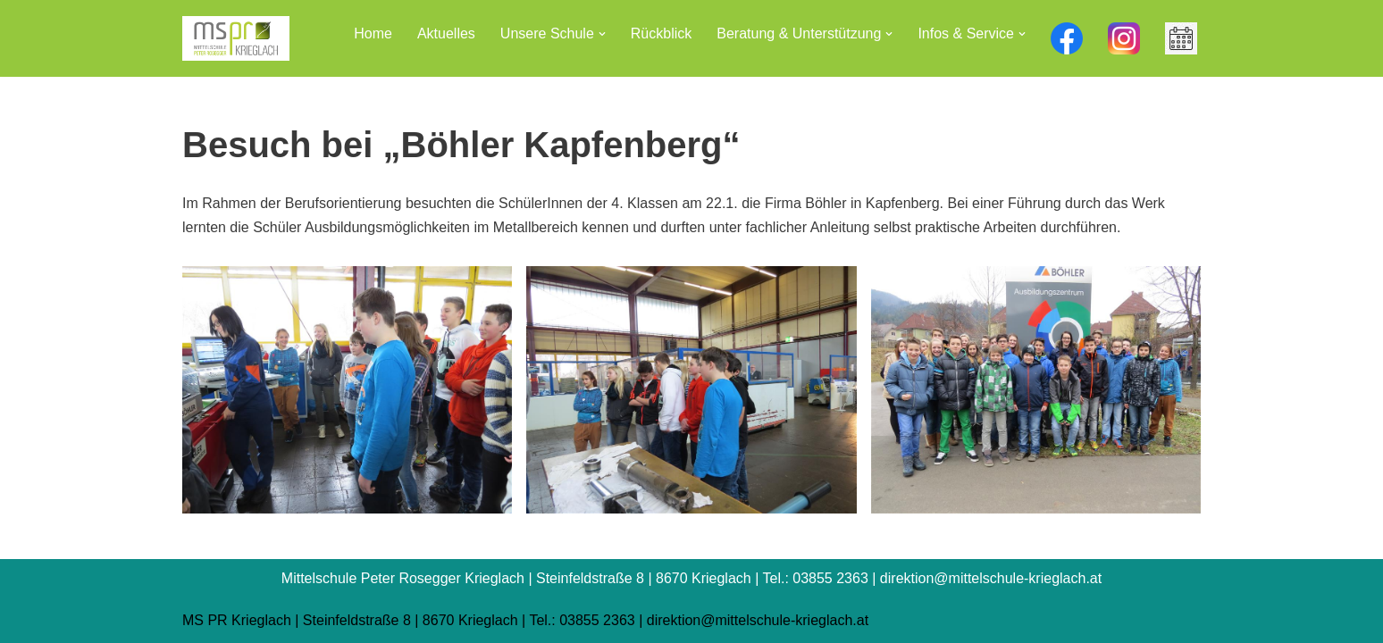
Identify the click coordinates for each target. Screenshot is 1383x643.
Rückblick (661, 33)
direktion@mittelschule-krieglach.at (757, 620)
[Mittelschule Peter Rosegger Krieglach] (235, 38)
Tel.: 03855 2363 (581, 620)
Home (373, 33)
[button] (602, 34)
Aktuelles (446, 33)
